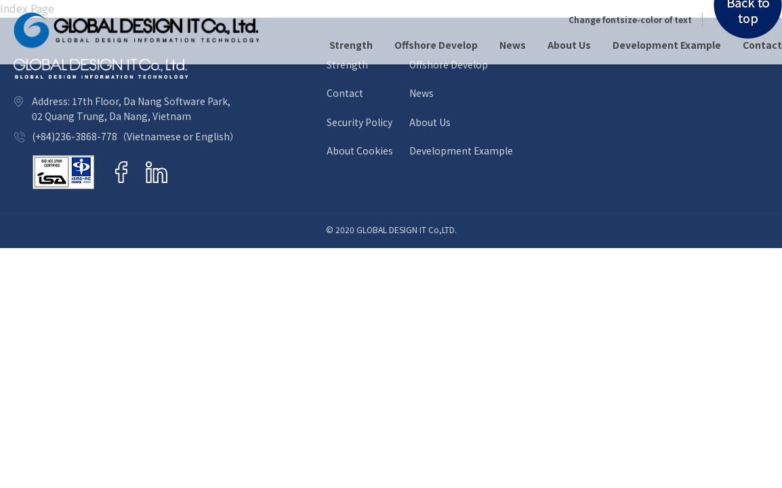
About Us (569, 45)
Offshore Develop (436, 45)
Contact (762, 45)
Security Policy (359, 122)
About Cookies (360, 150)
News (512, 45)
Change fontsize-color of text (630, 19)
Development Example (667, 45)
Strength (351, 45)
